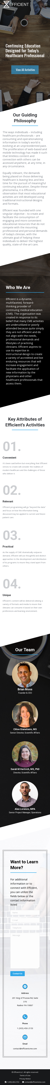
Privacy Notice (25, 1079)
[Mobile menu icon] (45, 4)
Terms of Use (25, 1075)
